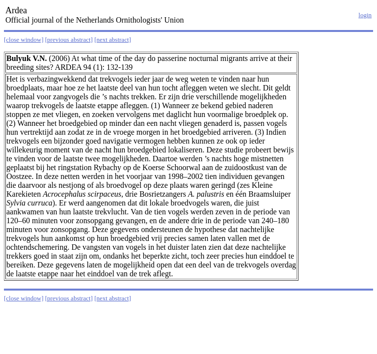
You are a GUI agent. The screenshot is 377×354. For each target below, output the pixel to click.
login (365, 15)
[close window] (24, 39)
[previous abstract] (69, 39)
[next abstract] (112, 39)
